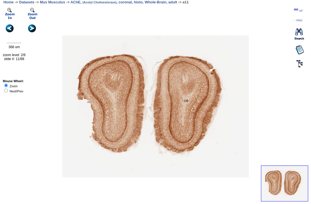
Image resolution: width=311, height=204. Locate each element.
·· (298, 20)
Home (8, 2)
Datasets (26, 2)
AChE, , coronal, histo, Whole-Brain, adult (123, 2)
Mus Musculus (52, 2)
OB (186, 101)
